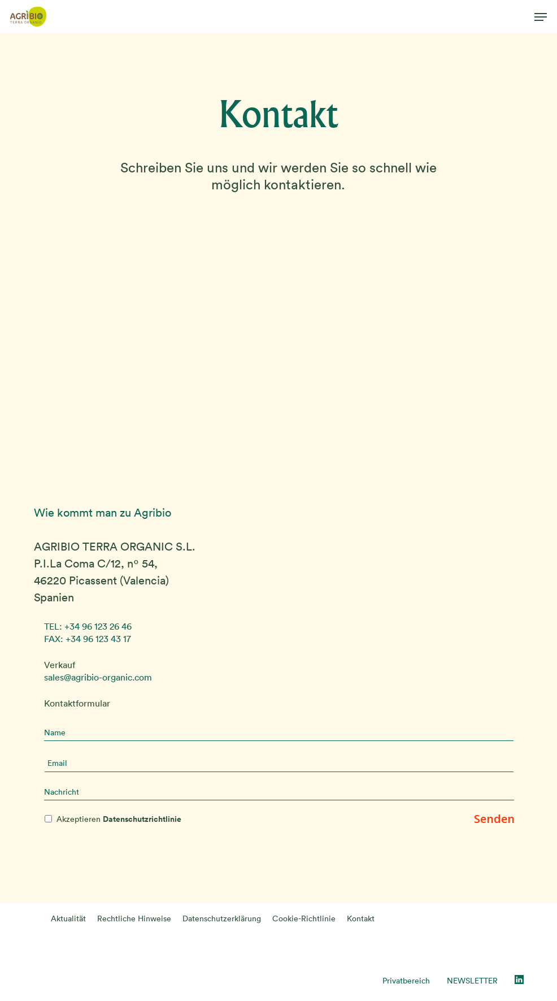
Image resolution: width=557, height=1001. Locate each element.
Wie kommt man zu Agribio (102, 512)
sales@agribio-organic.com (98, 677)
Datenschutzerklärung (221, 918)
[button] (540, 17)
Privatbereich (406, 981)
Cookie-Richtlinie (304, 918)
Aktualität (68, 918)
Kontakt (361, 918)
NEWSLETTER (472, 981)
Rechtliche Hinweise (134, 918)
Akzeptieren (118, 819)
